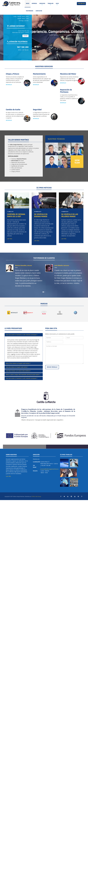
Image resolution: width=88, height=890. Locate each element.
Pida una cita (81, 3)
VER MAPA (25, 35)
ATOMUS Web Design (36, 496)
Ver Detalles (9, 84)
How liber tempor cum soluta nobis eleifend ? (18, 371)
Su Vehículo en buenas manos (40, 215)
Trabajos (50, 3)
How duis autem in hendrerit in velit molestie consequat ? (21, 335)
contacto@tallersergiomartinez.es (49, 469)
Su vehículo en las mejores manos (69, 215)
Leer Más (9, 238)
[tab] (24, 334)
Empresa (34, 3)
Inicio (27, 3)
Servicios (42, 3)
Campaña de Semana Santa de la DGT (16, 215)
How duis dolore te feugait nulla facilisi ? (17, 367)
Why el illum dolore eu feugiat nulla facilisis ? (18, 363)
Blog (57, 3)
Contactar (39, 11)
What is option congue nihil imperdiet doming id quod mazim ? (23, 374)
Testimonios (29, 11)
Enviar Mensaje (52, 367)
